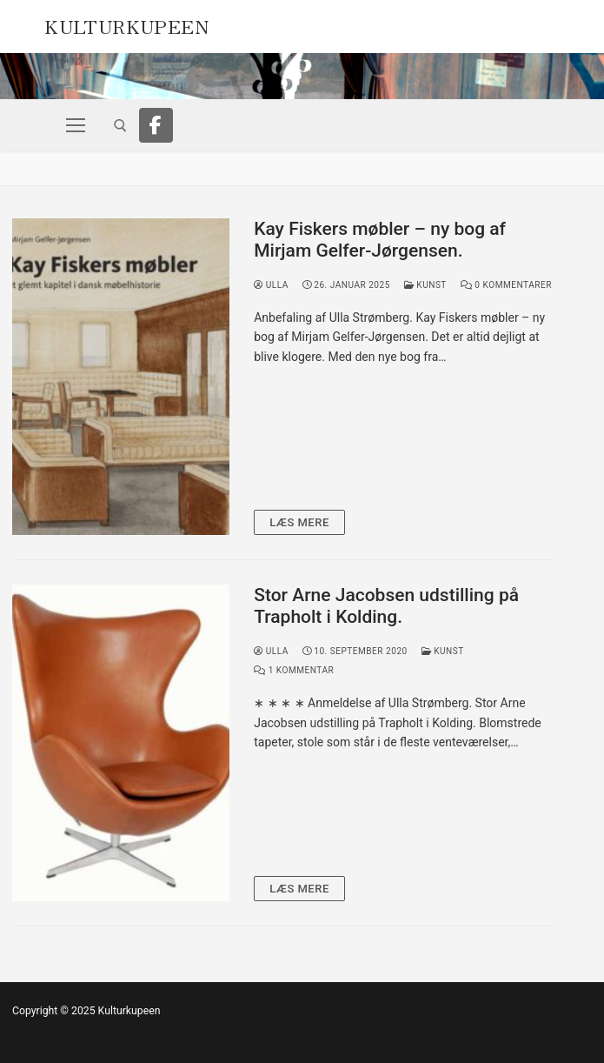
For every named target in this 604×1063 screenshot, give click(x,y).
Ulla (271, 285)
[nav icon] (75, 125)
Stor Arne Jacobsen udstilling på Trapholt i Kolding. (386, 606)
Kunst (425, 285)
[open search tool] (120, 125)
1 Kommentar (294, 670)
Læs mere (299, 522)
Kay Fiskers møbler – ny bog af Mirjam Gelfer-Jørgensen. (380, 240)
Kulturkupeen (126, 24)
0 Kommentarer (506, 285)
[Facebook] (156, 125)
